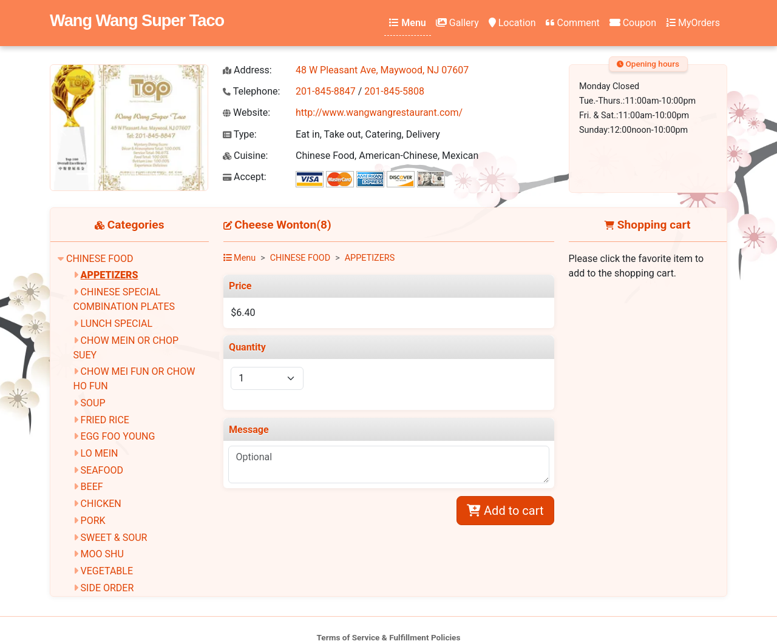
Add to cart (505, 510)
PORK (93, 520)
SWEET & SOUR (114, 537)
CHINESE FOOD (100, 258)
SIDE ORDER (107, 588)
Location (512, 23)
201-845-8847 (326, 91)
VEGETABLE (107, 571)
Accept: (244, 177)
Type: (240, 134)
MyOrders (693, 23)
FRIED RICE (105, 420)
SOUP (93, 403)
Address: (247, 70)
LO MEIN (99, 453)
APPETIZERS (109, 275)
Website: (246, 112)
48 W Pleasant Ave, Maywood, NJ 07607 (382, 70)
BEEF (92, 486)
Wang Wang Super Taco (137, 20)
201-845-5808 (394, 91)
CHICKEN (101, 503)
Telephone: (251, 91)
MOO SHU (102, 554)
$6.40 (243, 312)
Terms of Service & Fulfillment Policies (389, 637)
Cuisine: (245, 155)
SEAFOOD (102, 470)
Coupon (632, 23)
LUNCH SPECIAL (116, 323)
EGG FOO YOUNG (118, 436)
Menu (407, 23)
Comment (573, 23)
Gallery (457, 23)
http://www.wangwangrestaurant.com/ (379, 112)
